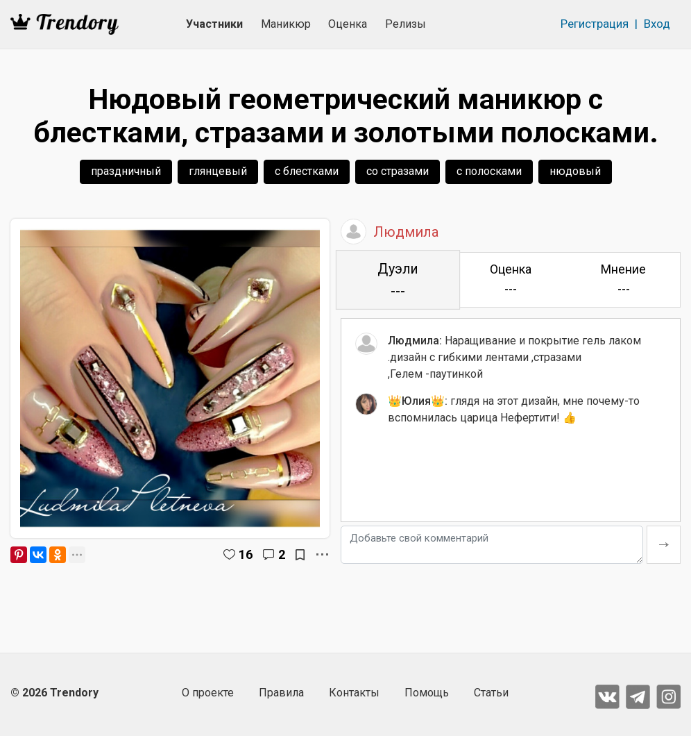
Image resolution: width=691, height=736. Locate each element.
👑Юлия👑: (417, 401)
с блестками (307, 171)
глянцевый (218, 171)
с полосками (489, 171)
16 (246, 554)
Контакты (354, 692)
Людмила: (415, 340)
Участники (214, 24)
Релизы (405, 24)
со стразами (397, 171)
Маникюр (286, 24)
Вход (657, 24)
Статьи (491, 692)
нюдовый (575, 171)
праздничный (126, 171)
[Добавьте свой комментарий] (492, 545)
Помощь (426, 692)
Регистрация (595, 24)
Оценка (347, 24)
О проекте (208, 692)
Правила (281, 692)
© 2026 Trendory (54, 692)
